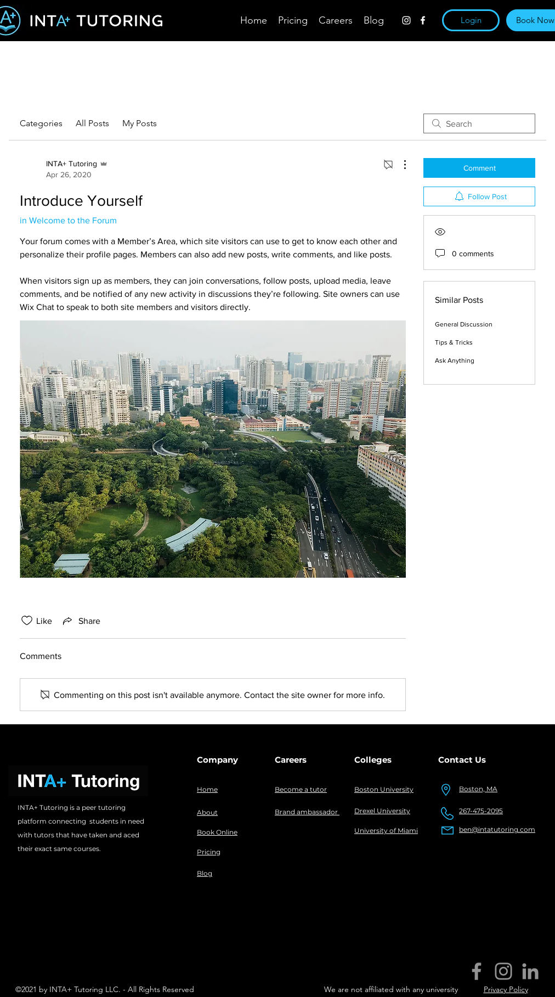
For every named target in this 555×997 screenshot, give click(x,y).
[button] (471, 20)
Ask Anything (454, 360)
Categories (41, 123)
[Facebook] (476, 971)
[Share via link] (80, 620)
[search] (479, 123)
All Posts (92, 123)
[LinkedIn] (530, 971)
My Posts (139, 123)
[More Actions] (399, 164)
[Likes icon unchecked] (27, 620)
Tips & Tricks (454, 342)
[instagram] (406, 20)
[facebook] (422, 20)
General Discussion (463, 324)
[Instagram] (503, 971)
